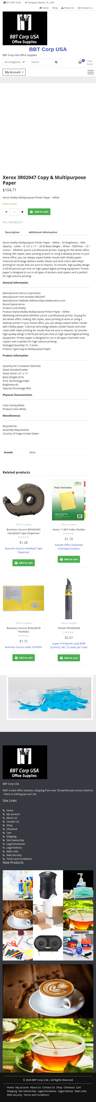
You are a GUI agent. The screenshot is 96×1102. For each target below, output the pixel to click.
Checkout (11, 829)
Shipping (11, 836)
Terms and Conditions (19, 858)
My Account (13, 72)
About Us (67, 7)
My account (13, 814)
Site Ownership (15, 840)
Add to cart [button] (26, 562)
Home (44, 7)
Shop (55, 7)
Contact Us (85, 7)
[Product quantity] (14, 211)
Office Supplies (23, 524)
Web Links (12, 851)
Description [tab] (12, 232)
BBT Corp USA (48, 49)
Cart (8, 832)
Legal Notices (14, 847)
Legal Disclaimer (15, 844)
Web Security (14, 855)
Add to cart (41, 211)
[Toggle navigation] (90, 72)
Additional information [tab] (43, 232)
